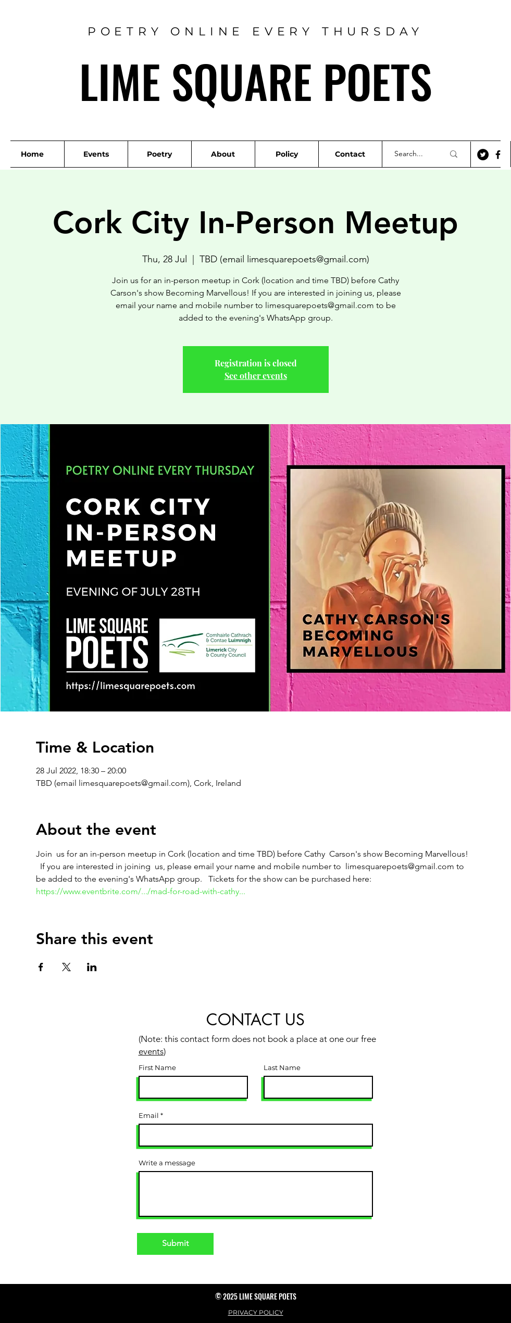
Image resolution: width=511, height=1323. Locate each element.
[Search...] (411, 154)
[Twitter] (483, 154)
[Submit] (175, 1244)
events (151, 1051)
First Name (157, 1067)
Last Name (282, 1067)
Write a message (167, 1163)
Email (149, 1115)
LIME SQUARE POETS (255, 80)
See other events (256, 375)
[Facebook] (498, 154)
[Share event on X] (66, 967)
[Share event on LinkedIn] (92, 967)
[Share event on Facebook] (41, 967)
